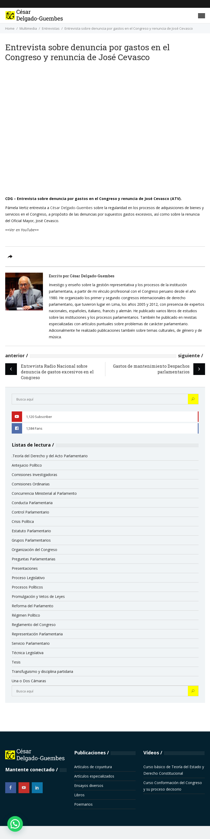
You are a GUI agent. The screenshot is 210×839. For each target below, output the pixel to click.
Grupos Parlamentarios (31, 540)
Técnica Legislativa (27, 652)
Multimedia (28, 28)
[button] (15, 824)
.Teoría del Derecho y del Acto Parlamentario (50, 455)
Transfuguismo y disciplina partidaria (42, 671)
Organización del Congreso (34, 549)
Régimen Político (26, 615)
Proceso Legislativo (28, 577)
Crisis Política (23, 521)
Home (10, 28)
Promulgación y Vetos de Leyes (38, 596)
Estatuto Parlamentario (31, 530)
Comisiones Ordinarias (31, 483)
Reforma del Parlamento (32, 605)
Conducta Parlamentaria (32, 502)
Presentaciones (25, 568)
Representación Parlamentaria (37, 633)
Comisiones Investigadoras (34, 474)
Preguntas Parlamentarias (33, 558)
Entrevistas (51, 28)
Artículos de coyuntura (93, 766)
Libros (79, 794)
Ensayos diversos (88, 785)
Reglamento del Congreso (34, 624)
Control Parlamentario (30, 512)
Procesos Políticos (27, 587)
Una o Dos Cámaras (29, 680)
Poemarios (83, 804)
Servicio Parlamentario (31, 643)
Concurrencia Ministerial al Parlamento (44, 493)
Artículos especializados (94, 776)
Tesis (16, 662)
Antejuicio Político (27, 465)
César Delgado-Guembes (71, 207)
